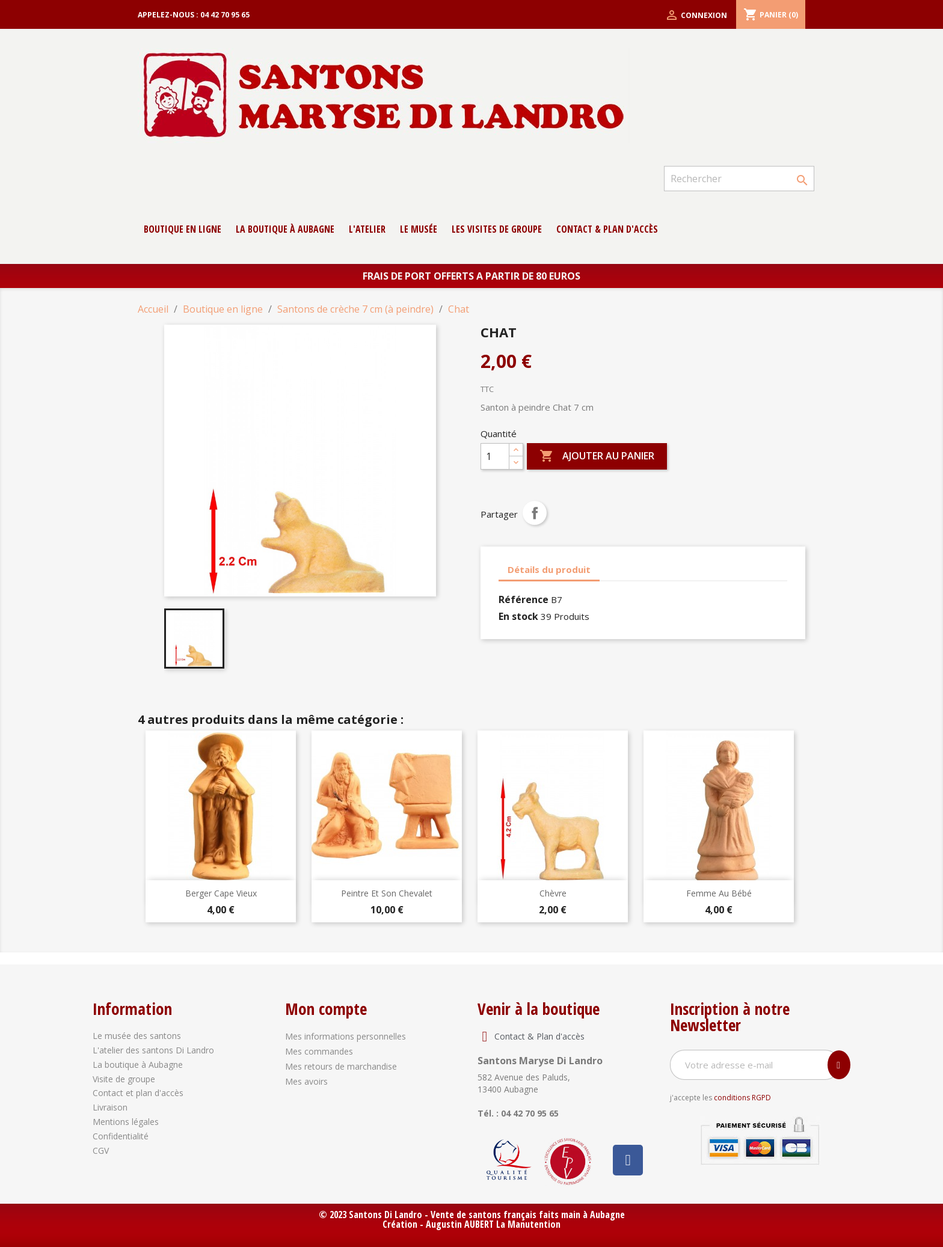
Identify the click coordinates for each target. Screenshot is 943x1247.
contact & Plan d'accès (607, 229)
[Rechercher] (739, 178)
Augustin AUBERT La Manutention (493, 1224)
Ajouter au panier (596, 456)
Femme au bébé (719, 893)
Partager (535, 513)
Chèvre (553, 893)
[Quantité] (495, 456)
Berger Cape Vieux (221, 893)
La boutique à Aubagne (285, 229)
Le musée (418, 229)
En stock (518, 616)
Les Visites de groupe (497, 229)
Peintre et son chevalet (386, 893)
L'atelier (367, 229)
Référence (523, 599)
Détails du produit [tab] (549, 569)
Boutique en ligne (182, 229)
